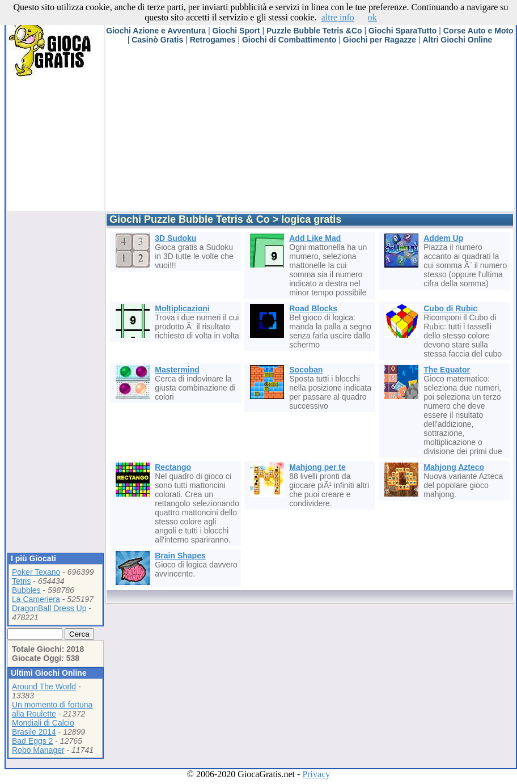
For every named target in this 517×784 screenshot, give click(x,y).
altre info (337, 17)
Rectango (173, 467)
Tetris (21, 581)
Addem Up (443, 238)
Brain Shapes (180, 555)
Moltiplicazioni (182, 308)
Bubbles (26, 590)
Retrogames (213, 39)
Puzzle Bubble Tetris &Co (314, 30)
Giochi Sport (236, 30)
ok (372, 17)
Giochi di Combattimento (289, 39)
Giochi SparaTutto (402, 30)
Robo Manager (38, 750)
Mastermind (177, 369)
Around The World (44, 686)
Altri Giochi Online (457, 39)
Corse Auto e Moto (478, 30)
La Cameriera (36, 599)
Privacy (316, 774)
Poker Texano (36, 572)
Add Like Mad (315, 238)
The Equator (446, 369)
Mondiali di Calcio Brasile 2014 (43, 727)
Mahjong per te (317, 467)
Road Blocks (313, 308)
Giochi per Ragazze (379, 39)
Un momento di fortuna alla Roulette (52, 709)
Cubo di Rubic (450, 308)
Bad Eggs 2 (32, 740)
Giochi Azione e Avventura (156, 30)
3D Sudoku (175, 238)
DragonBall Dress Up (49, 608)
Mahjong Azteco (453, 467)
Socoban (306, 369)
